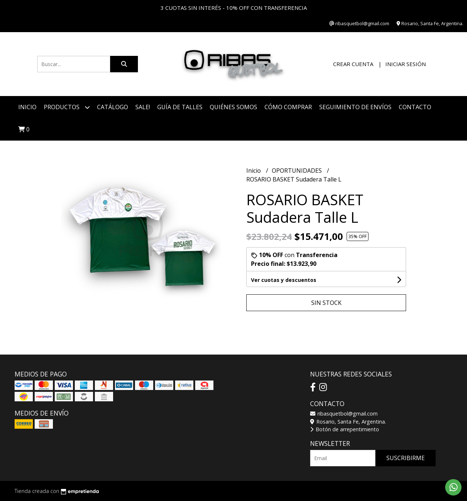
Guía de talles (179, 107)
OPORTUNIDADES (297, 171)
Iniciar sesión (405, 64)
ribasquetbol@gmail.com (344, 413)
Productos (67, 107)
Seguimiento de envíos (355, 107)
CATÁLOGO (112, 107)
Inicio (27, 107)
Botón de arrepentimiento (344, 429)
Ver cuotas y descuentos (283, 279)
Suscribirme (405, 458)
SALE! (142, 107)
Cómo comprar (288, 107)
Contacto (415, 107)
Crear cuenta (353, 64)
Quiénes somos (233, 107)
